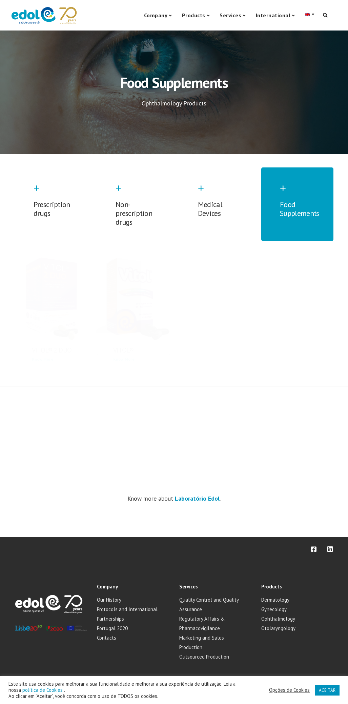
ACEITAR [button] (327, 690)
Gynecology (274, 609)
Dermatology (275, 600)
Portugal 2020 (112, 628)
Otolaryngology (278, 628)
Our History (109, 600)
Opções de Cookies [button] (289, 690)
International (273, 15)
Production (190, 647)
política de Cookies (43, 690)
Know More (42, 359)
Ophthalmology (278, 619)
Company (156, 15)
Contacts (106, 638)
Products (193, 15)
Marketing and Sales (201, 638)
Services (230, 15)
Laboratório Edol (197, 498)
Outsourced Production (204, 656)
